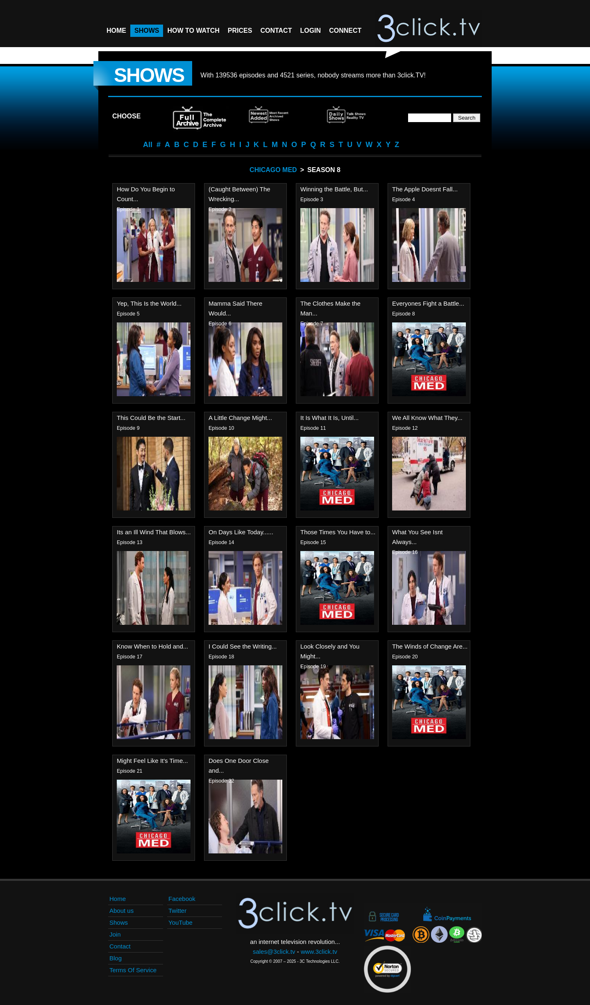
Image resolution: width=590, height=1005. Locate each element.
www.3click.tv (319, 951)
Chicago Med (273, 169)
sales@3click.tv (274, 951)
